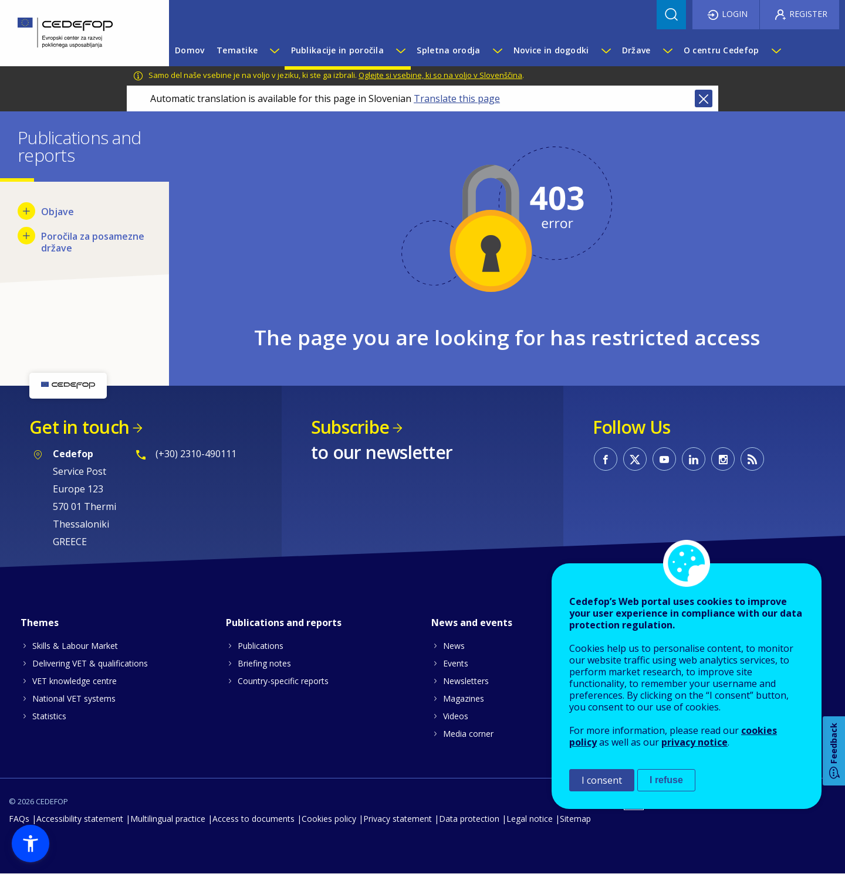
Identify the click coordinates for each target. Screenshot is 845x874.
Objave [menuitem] (57, 211)
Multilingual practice (167, 818)
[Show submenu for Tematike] (274, 50)
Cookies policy (329, 818)
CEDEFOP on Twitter (635, 459)
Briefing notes (264, 663)
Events (455, 663)
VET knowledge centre (74, 680)
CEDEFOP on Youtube (664, 459)
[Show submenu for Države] (667, 50)
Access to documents (253, 818)
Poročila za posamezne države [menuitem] (92, 242)
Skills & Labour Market (75, 645)
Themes (40, 622)
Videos (455, 716)
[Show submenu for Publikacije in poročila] (400, 50)
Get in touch (79, 427)
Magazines (463, 698)
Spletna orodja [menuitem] (448, 50)
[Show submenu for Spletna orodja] (497, 50)
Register (808, 13)
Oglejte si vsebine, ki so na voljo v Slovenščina (440, 75)
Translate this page (457, 98)
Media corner (468, 733)
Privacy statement (397, 818)
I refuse (666, 780)
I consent (602, 780)
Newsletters (466, 680)
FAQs (19, 818)
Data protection (469, 818)
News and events (471, 622)
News (454, 645)
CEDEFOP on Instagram (723, 459)
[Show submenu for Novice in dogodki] (605, 50)
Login (735, 13)
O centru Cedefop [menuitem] (721, 50)
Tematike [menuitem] (237, 50)
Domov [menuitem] (189, 50)
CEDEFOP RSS (752, 459)
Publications (260, 645)
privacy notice (694, 742)
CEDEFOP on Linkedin (693, 459)
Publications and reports (284, 622)
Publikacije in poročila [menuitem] (337, 50)
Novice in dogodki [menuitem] (551, 50)
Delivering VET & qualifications (90, 663)
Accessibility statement (79, 818)
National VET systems (74, 698)
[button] (30, 843)
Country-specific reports (283, 680)
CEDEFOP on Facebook (605, 459)
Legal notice (529, 818)
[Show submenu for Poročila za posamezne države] (26, 235)
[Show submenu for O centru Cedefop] (775, 50)
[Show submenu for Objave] (26, 211)
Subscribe (350, 427)
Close (703, 98)
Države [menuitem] (636, 50)
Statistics (49, 716)
